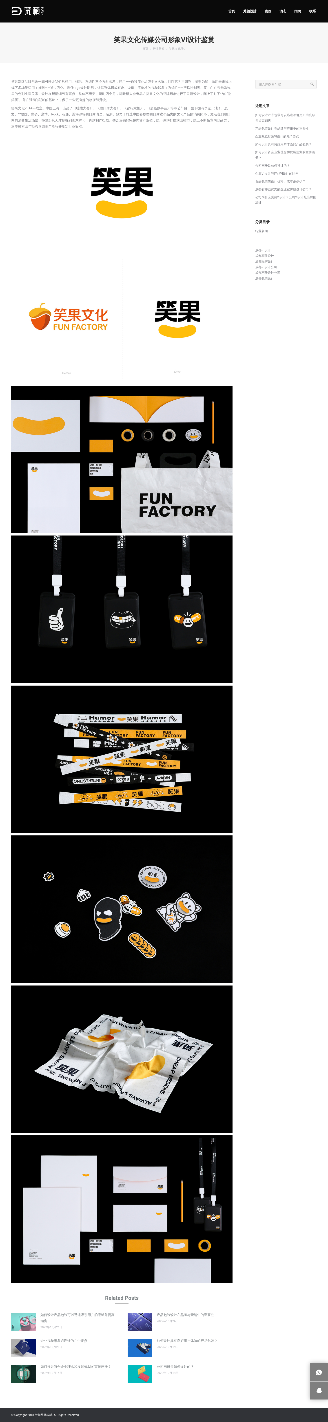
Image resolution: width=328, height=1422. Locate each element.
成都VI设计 (263, 250)
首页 (145, 48)
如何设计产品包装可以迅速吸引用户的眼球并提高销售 (77, 1318)
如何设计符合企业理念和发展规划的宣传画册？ (75, 1367)
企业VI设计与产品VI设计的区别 (277, 173)
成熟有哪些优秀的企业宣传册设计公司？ (283, 189)
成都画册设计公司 (267, 272)
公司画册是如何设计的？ (175, 1367)
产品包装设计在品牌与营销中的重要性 (185, 1315)
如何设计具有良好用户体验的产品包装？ (187, 1341)
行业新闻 (158, 48)
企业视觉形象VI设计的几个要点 (63, 1341)
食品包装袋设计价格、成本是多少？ (280, 181)
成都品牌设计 (264, 261)
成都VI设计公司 (266, 267)
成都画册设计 (264, 256)
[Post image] (23, 1322)
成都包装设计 (264, 278)
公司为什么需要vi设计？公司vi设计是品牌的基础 (285, 200)
